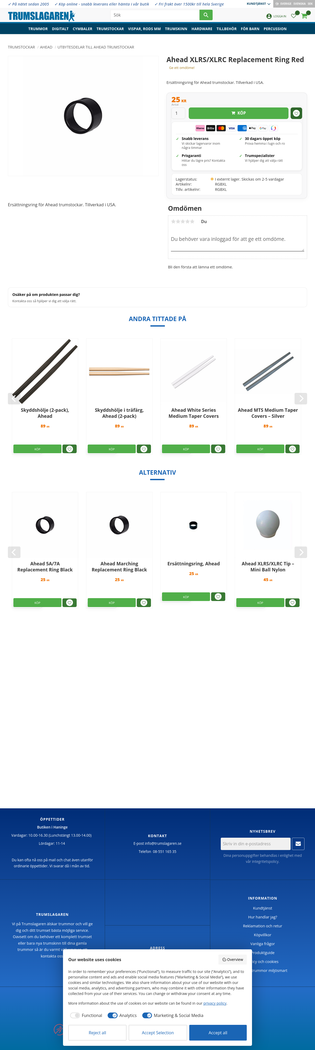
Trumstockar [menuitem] (110, 30)
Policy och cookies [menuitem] (263, 961)
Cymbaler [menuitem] (82, 30)
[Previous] (14, 398)
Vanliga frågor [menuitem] (262, 943)
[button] (293, 17)
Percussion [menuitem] (275, 30)
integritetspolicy (265, 861)
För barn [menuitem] (250, 30)
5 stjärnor (192, 221)
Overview (232, 959)
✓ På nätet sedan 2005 (28, 4)
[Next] (301, 398)
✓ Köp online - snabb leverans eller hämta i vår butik (101, 4)
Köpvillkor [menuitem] (262, 934)
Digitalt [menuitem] (60, 30)
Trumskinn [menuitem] (176, 30)
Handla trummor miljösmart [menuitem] (262, 970)
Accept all (218, 1033)
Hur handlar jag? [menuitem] (262, 916)
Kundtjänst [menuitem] (256, 4)
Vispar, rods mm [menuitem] (144, 30)
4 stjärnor (187, 221)
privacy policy (215, 1003)
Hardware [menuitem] (202, 30)
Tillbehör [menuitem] (227, 30)
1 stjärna (173, 221)
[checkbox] (85, 1015)
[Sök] (206, 15)
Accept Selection (158, 1033)
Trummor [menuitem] (38, 30)
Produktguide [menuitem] (263, 952)
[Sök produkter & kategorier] (155, 15)
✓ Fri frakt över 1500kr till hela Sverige (189, 4)
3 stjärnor (182, 221)
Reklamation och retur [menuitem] (262, 925)
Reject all (97, 1033)
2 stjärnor (178, 221)
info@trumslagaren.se (163, 843)
